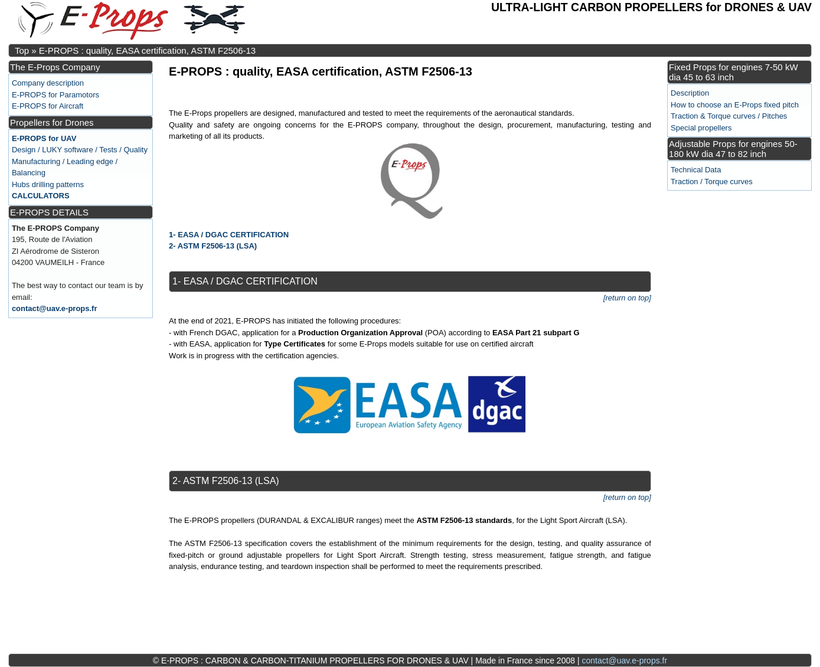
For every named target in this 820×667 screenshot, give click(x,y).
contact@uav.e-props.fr (54, 308)
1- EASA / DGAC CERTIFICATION (229, 234)
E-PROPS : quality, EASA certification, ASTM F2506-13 (147, 50)
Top (22, 50)
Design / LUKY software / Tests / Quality (80, 149)
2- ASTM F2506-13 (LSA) (213, 245)
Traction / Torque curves (712, 181)
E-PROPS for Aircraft (47, 106)
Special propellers (701, 127)
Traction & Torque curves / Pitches (729, 116)
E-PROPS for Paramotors (55, 94)
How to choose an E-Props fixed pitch (735, 104)
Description (690, 93)
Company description (48, 83)
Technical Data (696, 169)
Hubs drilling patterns (48, 184)
